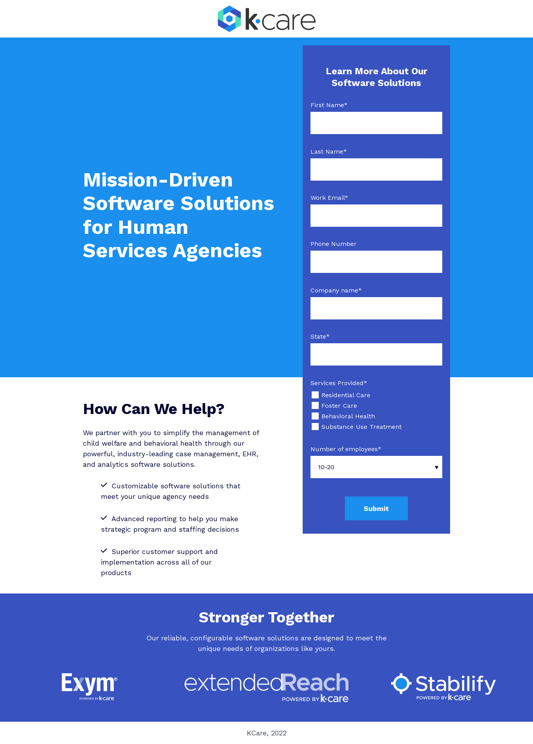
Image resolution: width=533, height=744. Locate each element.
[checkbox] (376, 411)
